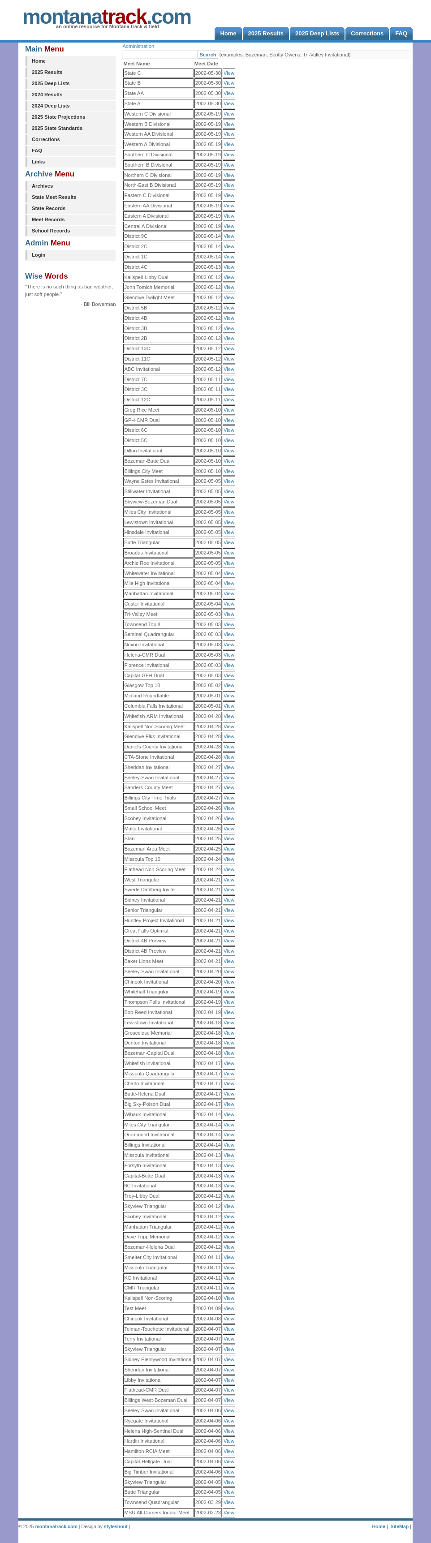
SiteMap (400, 1526)
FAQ (37, 150)
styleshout (116, 1526)
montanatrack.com (56, 1526)
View (229, 73)
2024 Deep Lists (51, 105)
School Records (51, 230)
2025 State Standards (57, 128)
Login (38, 255)
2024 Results (47, 94)
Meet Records (48, 219)
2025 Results (47, 72)
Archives (42, 186)
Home (39, 61)
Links (38, 161)
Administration (138, 46)
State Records (48, 208)
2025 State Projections (58, 117)
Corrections (46, 139)
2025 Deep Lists (51, 83)
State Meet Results (54, 197)
